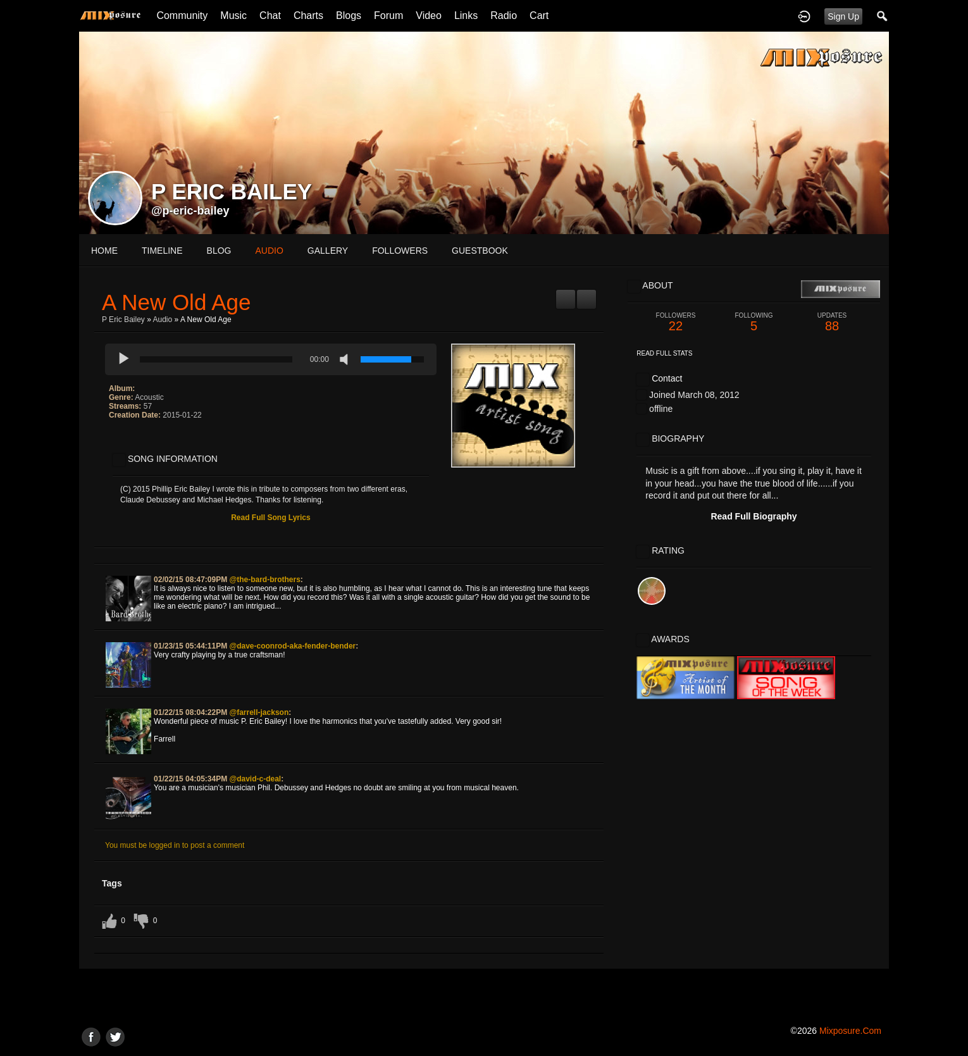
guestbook (480, 250)
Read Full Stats (664, 353)
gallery (327, 250)
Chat (270, 15)
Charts (308, 15)
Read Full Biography (753, 516)
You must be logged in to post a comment (174, 845)
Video (429, 15)
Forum (388, 15)
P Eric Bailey (123, 319)
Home (104, 250)
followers (400, 250)
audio (269, 250)
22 (675, 322)
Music (233, 15)
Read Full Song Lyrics (271, 517)
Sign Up (843, 16)
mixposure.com (850, 1031)
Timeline (162, 250)
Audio (163, 319)
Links (466, 15)
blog (219, 250)
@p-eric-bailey (190, 210)
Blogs (348, 15)
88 (832, 322)
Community (182, 15)
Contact (667, 378)
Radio (503, 15)
